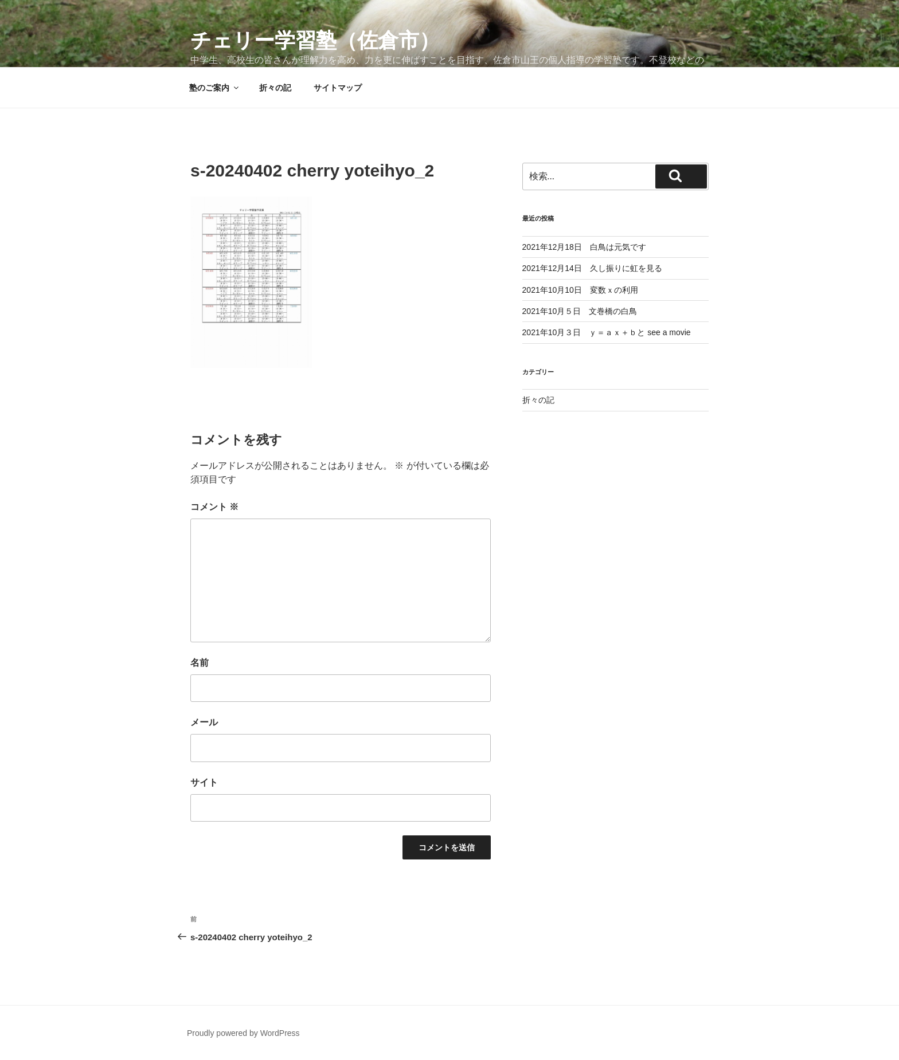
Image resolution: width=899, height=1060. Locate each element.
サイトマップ (338, 87)
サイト (204, 782)
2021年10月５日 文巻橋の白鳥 (580, 311)
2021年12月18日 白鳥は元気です (584, 247)
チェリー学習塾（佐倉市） (315, 40)
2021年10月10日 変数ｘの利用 (580, 290)
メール (204, 722)
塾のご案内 (214, 87)
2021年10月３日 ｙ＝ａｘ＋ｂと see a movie (606, 332)
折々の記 (275, 87)
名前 (199, 663)
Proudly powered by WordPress (243, 1033)
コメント (214, 507)
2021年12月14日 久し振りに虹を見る (592, 268)
